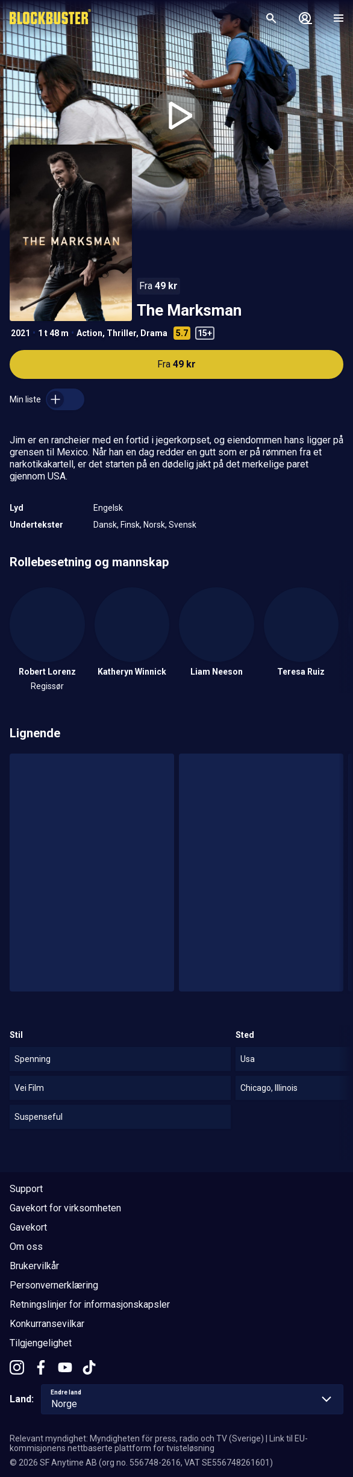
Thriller (121, 333)
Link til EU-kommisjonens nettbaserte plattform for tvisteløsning (159, 1443)
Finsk (130, 524)
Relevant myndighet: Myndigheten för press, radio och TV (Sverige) (137, 1438)
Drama (153, 333)
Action (89, 333)
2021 (20, 333)
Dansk (105, 524)
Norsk (154, 524)
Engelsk (108, 508)
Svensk (182, 524)
